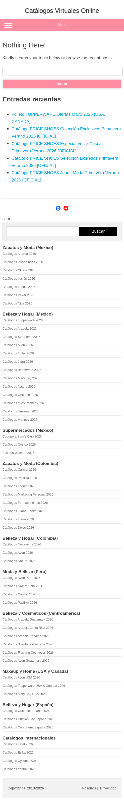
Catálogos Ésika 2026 (18, 752)
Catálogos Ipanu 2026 (18, 519)
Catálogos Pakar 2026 (18, 295)
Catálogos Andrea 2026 (19, 254)
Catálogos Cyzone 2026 (20, 761)
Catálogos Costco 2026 (19, 444)
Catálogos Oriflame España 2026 (26, 711)
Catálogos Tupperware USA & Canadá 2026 (34, 686)
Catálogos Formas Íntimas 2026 (25, 503)
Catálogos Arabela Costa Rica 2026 (28, 628)
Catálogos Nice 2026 (17, 303)
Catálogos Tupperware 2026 (23, 320)
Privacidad (108, 788)
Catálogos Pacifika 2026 (20, 478)
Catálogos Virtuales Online (62, 10)
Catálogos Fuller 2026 (18, 353)
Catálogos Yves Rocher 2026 (23, 403)
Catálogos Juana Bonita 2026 (23, 511)
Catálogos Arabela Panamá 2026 (26, 636)
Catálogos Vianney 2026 (20, 419)
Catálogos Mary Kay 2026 (21, 378)
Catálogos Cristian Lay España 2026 (28, 719)
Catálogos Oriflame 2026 (20, 395)
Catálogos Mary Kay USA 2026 (25, 694)
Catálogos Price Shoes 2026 (23, 262)
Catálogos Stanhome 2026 (21, 337)
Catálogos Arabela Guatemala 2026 (28, 619)
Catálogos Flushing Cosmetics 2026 (28, 652)
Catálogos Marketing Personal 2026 (28, 494)
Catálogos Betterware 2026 (22, 370)
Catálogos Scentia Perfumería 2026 (28, 644)
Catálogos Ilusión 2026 (19, 278)
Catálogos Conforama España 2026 (28, 727)
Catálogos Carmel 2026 (19, 469)
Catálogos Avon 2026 (18, 345)
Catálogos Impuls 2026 (19, 287)
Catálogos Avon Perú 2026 (21, 578)
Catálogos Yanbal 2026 (19, 769)
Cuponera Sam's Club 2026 (22, 436)
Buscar (8, 219)
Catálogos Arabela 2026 (20, 328)
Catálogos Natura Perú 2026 (23, 586)
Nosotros (89, 788)
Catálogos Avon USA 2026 (21, 677)
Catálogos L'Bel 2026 (18, 744)
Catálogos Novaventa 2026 (22, 544)
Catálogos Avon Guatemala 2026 (26, 660)
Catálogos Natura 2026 (19, 386)
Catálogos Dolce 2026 (18, 527)
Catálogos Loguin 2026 (19, 486)
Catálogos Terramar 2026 (20, 411)
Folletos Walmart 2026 (18, 453)
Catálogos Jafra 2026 (18, 361)
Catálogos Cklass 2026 (19, 270)
